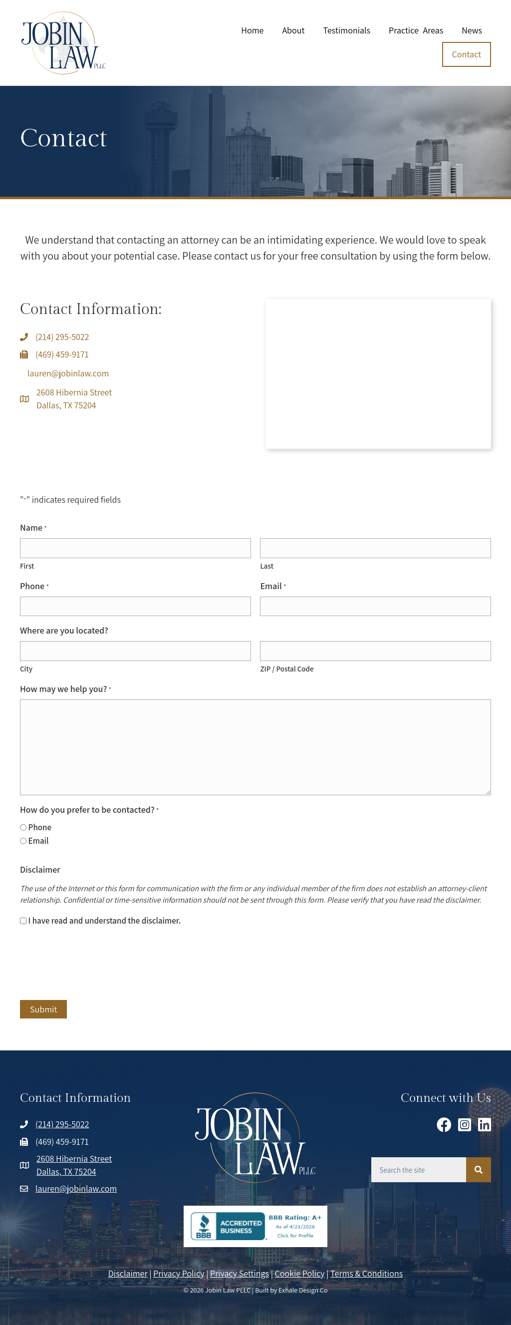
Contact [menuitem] (466, 54)
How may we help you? (65, 688)
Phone (34, 586)
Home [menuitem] (252, 30)
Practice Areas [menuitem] (416, 30)
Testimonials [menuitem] (346, 30)
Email (273, 586)
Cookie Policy (300, 1273)
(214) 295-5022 (62, 336)
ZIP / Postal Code (286, 668)
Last (266, 566)
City (26, 668)
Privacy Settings (239, 1273)
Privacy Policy (179, 1273)
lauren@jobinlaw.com (68, 373)
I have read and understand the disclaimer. (104, 920)
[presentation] (96, 964)
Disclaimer (128, 1273)
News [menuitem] (472, 30)
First (27, 566)
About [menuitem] (293, 30)
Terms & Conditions (366, 1273)
